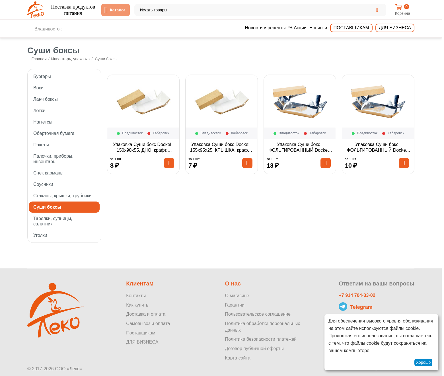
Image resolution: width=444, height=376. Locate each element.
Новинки (318, 27)
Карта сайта (237, 358)
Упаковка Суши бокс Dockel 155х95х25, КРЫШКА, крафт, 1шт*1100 (220, 150)
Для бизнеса (395, 27)
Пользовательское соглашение (257, 314)
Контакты (136, 295)
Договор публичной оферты (254, 348)
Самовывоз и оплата (148, 323)
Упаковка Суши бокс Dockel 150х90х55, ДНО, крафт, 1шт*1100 (142, 150)
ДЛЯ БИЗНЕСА (142, 342)
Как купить (137, 305)
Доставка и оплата (145, 314)
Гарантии (234, 305)
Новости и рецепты (265, 27)
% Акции (297, 27)
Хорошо (423, 362)
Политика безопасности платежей (261, 339)
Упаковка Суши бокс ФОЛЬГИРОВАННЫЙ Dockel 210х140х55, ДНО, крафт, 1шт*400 (298, 150)
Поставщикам (351, 27)
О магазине (237, 295)
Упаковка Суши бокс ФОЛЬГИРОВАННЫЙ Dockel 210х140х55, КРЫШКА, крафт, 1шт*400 (376, 150)
